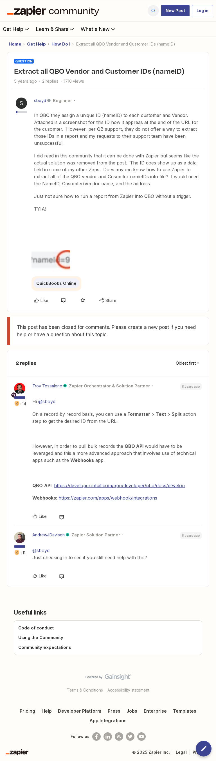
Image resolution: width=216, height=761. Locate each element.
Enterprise (155, 711)
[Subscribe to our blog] (119, 736)
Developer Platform (79, 711)
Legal (181, 752)
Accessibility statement (128, 690)
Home (15, 44)
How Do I (60, 44)
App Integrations (108, 720)
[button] (175, 10)
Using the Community (40, 637)
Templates (184, 711)
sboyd (40, 100)
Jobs (132, 711)
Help (47, 711)
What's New (98, 29)
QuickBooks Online (56, 283)
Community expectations (44, 647)
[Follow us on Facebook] (96, 736)
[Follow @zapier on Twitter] (130, 736)
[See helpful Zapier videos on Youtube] (141, 736)
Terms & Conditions (85, 690)
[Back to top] (209, 681)
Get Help (16, 29)
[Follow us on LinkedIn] (108, 736)
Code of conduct (36, 628)
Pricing (27, 711)
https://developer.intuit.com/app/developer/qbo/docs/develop (119, 485)
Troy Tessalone (47, 386)
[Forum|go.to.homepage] (54, 10)
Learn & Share (55, 29)
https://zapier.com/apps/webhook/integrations (107, 498)
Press (114, 711)
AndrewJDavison (48, 535)
